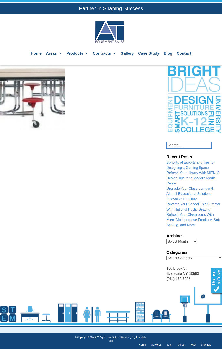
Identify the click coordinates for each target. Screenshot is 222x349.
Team (169, 344)
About (181, 344)
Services (156, 344)
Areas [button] (54, 53)
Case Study (148, 53)
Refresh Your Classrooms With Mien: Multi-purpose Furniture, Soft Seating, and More (193, 220)
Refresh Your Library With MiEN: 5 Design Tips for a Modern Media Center (192, 178)
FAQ (193, 344)
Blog (168, 53)
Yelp (111, 340)
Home (36, 53)
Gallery (127, 53)
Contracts (104, 53)
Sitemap (206, 344)
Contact (184, 53)
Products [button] (77, 53)
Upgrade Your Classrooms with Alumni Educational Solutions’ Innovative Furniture (190, 194)
